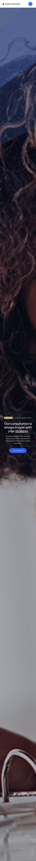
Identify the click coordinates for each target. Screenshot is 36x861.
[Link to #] (30, 4)
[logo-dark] (11, 3)
